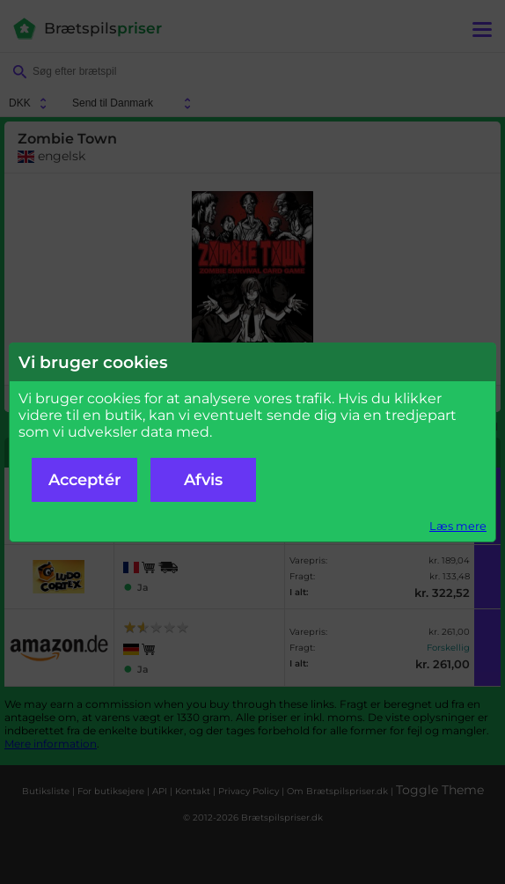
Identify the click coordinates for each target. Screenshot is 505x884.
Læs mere (458, 526)
